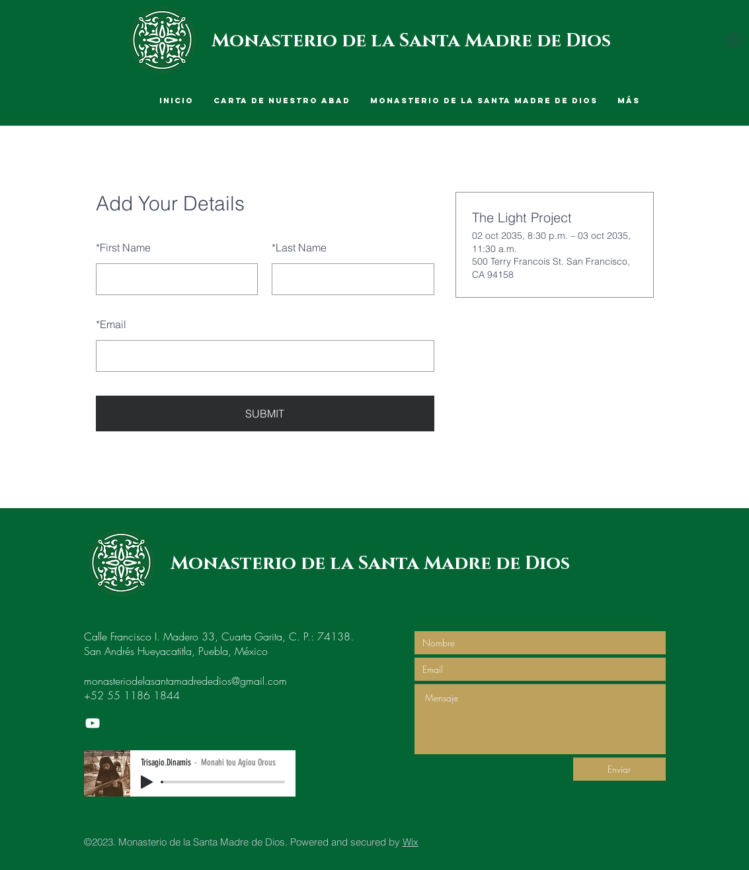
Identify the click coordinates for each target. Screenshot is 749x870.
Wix (410, 842)
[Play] (147, 782)
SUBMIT (264, 413)
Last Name (299, 247)
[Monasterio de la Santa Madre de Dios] (92, 723)
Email (111, 324)
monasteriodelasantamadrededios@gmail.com (185, 681)
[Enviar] (619, 769)
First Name (123, 247)
